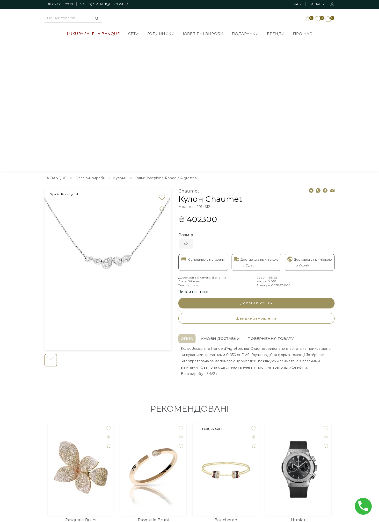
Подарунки (245, 34)
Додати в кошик (256, 173)
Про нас (302, 34)
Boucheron (225, 390)
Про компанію (173, 446)
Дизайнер (224, 438)
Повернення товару (271, 208)
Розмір (185, 105)
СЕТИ (133, 34)
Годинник (298, 395)
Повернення (171, 467)
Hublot (298, 390)
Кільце (81, 395)
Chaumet (188, 61)
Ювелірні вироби (203, 34)
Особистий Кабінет (292, 438)
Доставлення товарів (179, 438)
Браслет (153, 395)
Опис (187, 208)
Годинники (161, 34)
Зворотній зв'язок (231, 446)
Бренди (275, 34)
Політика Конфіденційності (185, 453)
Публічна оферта (175, 460)
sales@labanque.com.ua (104, 4)
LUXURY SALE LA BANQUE (93, 34)
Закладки (283, 446)
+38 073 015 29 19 (59, 4)
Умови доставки (220, 208)
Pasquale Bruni (80, 390)
